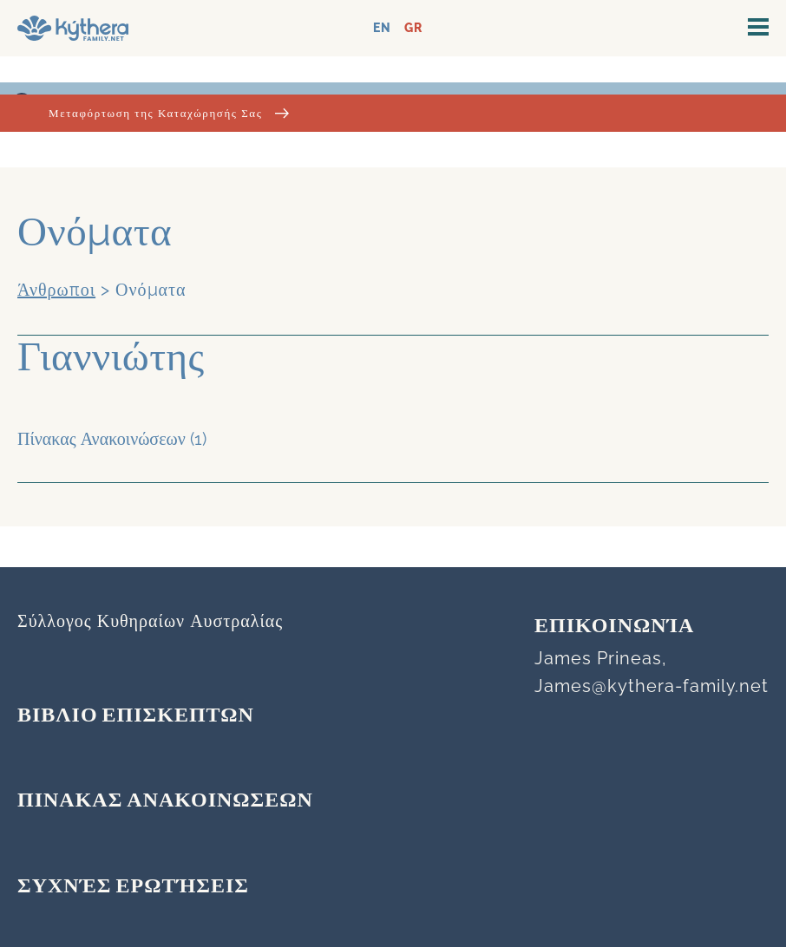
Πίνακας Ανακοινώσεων (101, 438)
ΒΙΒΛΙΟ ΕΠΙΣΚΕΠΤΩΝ (135, 716)
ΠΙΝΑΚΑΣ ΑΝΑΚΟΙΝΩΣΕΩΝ (165, 801)
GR (413, 28)
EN (382, 28)
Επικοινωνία (614, 627)
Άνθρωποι (56, 289)
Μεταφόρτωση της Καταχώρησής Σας (169, 113)
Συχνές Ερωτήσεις (133, 887)
